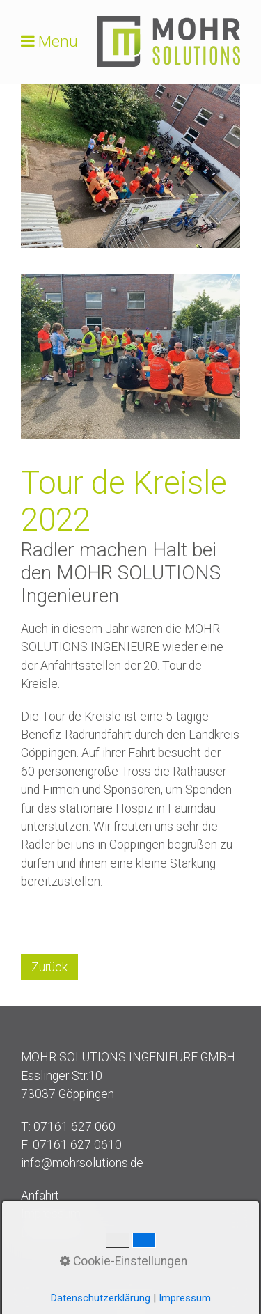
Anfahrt (40, 1196)
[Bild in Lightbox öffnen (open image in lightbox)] (130, 166)
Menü (58, 41)
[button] (49, 967)
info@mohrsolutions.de (82, 1163)
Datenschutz (55, 1232)
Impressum (51, 1214)
